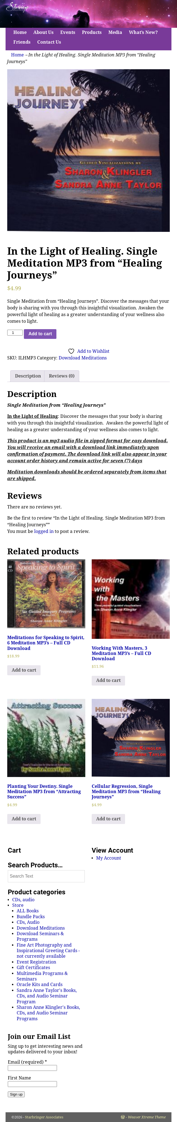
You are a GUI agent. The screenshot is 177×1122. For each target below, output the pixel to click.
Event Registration (36, 962)
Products (92, 32)
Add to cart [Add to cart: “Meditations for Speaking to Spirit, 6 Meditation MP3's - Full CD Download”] (24, 670)
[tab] (28, 376)
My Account (108, 858)
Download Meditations (83, 358)
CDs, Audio (28, 922)
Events (67, 32)
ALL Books (28, 911)
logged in (44, 531)
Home (20, 32)
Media (115, 32)
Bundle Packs (31, 916)
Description (28, 376)
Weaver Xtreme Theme (147, 1117)
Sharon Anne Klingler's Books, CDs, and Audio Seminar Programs (48, 1013)
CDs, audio (23, 899)
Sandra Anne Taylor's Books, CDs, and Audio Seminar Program (47, 996)
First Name (19, 1078)
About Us (43, 32)
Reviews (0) (61, 376)
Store (18, 905)
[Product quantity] (15, 333)
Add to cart (40, 333)
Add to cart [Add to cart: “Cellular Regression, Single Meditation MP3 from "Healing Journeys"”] (108, 818)
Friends (22, 42)
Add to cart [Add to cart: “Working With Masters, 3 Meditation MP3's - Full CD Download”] (108, 680)
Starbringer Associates (44, 1117)
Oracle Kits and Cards (40, 984)
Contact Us (49, 42)
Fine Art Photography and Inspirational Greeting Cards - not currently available (48, 950)
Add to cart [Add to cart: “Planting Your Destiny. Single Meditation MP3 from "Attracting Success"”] (24, 818)
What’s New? (143, 32)
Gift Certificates (33, 967)
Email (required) (27, 1062)
